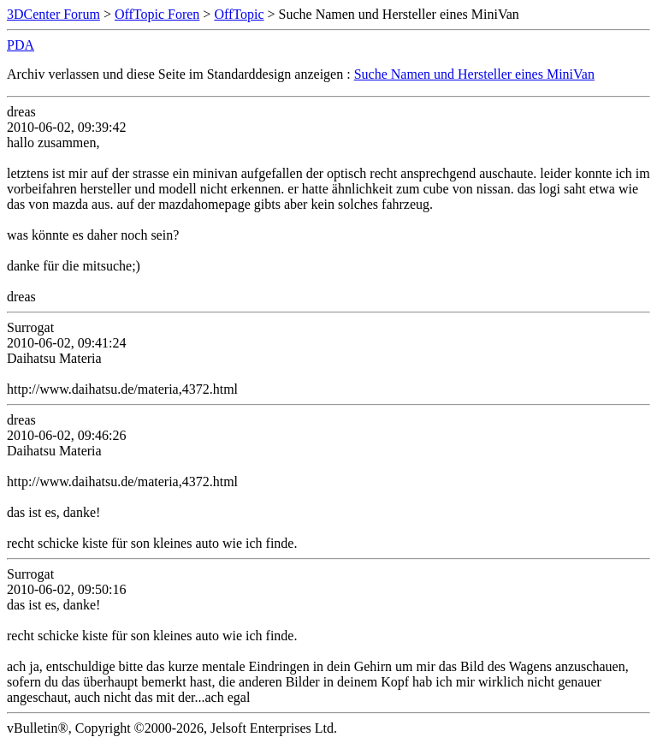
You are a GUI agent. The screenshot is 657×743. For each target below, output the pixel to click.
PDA (20, 45)
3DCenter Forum (53, 14)
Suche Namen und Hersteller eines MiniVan (474, 74)
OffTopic (238, 14)
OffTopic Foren (157, 14)
